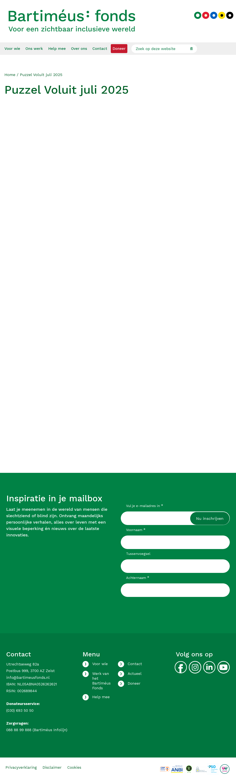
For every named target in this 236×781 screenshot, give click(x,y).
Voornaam (136, 530)
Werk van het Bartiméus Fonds (101, 681)
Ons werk (34, 48)
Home (9, 74)
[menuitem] (12, 48)
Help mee (57, 48)
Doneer (119, 48)
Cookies (74, 767)
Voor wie (12, 48)
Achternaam (137, 578)
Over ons (79, 48)
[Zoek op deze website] (164, 48)
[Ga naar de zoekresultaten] (191, 48)
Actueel (135, 674)
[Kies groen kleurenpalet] (197, 15)
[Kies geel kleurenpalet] (221, 15)
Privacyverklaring (21, 767)
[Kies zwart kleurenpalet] (229, 15)
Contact (99, 48)
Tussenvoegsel (138, 554)
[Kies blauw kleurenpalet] (213, 15)
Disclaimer (52, 767)
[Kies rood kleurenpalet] (205, 15)
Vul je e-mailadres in (144, 506)
